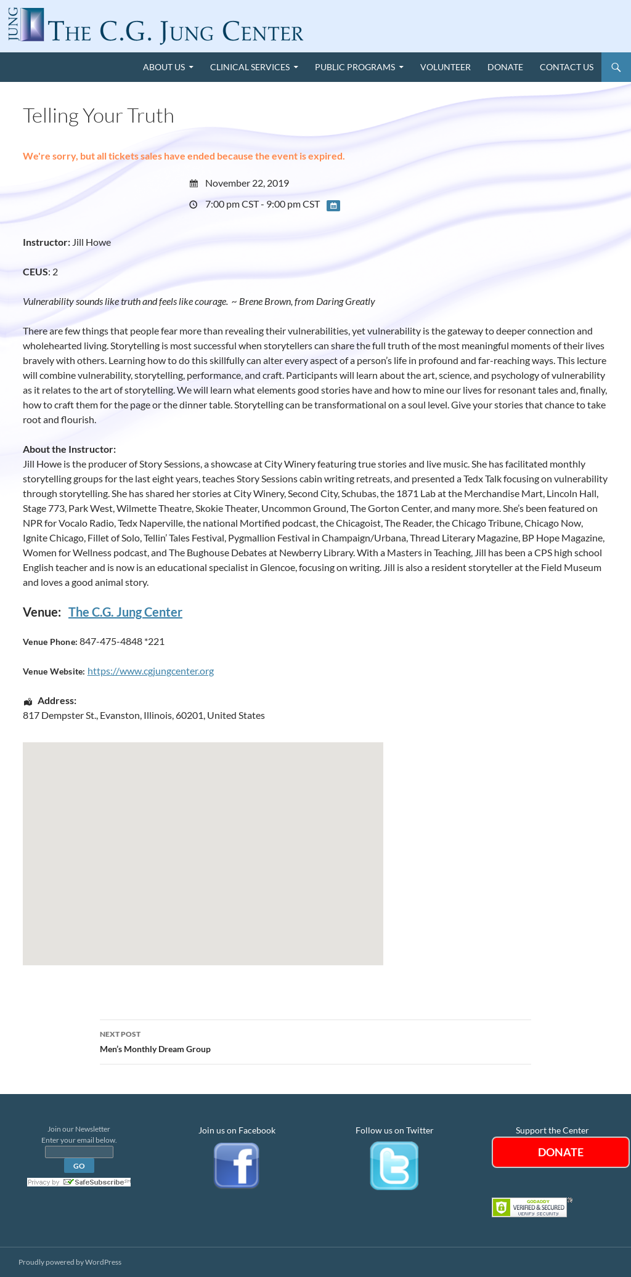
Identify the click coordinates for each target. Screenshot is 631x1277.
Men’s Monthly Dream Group (315, 1040)
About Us (164, 67)
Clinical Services (250, 67)
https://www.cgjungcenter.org (151, 670)
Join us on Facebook (236, 1130)
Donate (505, 67)
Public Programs (355, 67)
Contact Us (566, 67)
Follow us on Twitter (395, 1130)
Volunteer (445, 67)
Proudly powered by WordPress (69, 1262)
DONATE (561, 1152)
